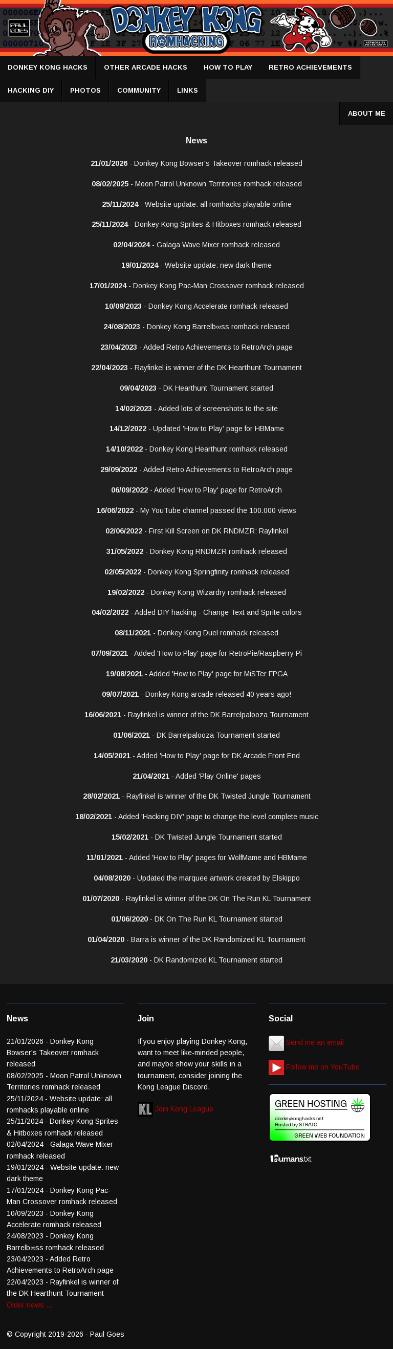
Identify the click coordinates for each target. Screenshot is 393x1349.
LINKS (187, 90)
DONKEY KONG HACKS (48, 67)
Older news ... (29, 1305)
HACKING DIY (31, 90)
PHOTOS (85, 90)
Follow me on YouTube (314, 1067)
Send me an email (306, 1042)
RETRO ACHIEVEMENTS (310, 67)
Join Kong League (175, 1109)
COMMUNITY (139, 90)
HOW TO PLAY (228, 67)
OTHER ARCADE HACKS (145, 67)
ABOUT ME (366, 113)
